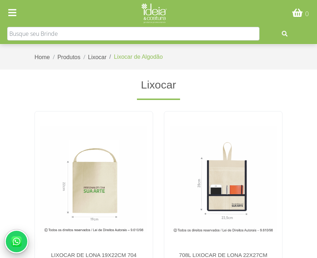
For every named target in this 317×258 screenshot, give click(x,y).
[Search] (133, 33)
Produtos (69, 57)
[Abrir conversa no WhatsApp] (16, 241)
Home (42, 57)
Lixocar (97, 57)
